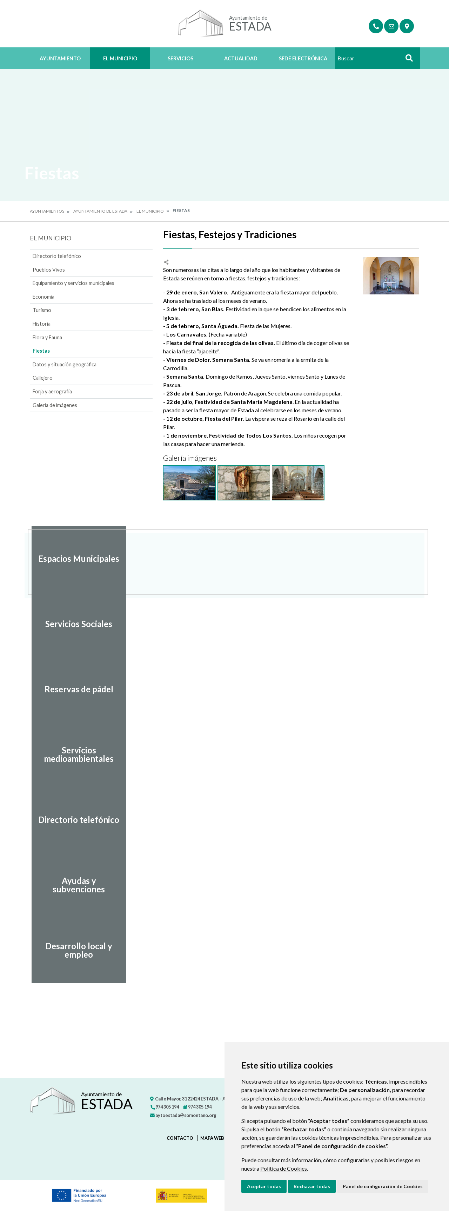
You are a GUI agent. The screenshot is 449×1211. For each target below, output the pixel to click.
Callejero (43, 378)
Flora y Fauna (47, 337)
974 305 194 (164, 1107)
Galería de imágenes (55, 405)
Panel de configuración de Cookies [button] (383, 1186)
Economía (43, 297)
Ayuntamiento (60, 58)
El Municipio (120, 58)
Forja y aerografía (52, 391)
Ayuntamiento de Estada (100, 211)
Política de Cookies (283, 1168)
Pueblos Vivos (49, 270)
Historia (42, 324)
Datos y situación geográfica (64, 364)
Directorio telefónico (57, 256)
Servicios (180, 58)
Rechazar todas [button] (312, 1186)
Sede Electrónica (303, 58)
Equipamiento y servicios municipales (73, 283)
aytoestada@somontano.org (183, 1115)
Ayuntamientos (47, 211)
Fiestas (41, 351)
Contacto (180, 1138)
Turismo (42, 310)
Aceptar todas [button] (264, 1186)
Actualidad (240, 58)
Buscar (406, 60)
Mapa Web (212, 1138)
